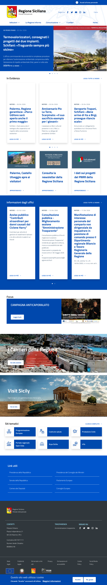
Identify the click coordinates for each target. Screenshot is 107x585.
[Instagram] (75, 12)
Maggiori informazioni (52, 581)
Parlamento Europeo (64, 488)
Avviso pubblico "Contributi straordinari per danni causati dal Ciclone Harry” (20, 225)
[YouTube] (71, 12)
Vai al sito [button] (13, 414)
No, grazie (89, 580)
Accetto (78, 580)
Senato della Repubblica (18, 488)
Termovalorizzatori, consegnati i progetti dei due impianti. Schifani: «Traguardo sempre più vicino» (26, 43)
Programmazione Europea (23, 440)
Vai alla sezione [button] (15, 370)
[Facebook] (63, 12)
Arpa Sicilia (53, 452)
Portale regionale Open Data (23, 452)
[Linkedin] (79, 12)
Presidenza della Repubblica (20, 480)
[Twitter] (67, 12)
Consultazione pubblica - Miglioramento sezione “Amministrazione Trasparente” (53, 226)
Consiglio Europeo (63, 496)
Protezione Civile (88, 439)
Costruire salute (55, 439)
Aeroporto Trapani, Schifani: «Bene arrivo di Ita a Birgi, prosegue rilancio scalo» (85, 115)
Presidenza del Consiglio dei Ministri (70, 480)
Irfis (83, 452)
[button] (97, 12)
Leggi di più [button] (17, 325)
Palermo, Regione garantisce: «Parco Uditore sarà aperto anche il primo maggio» (21, 115)
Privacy (50, 569)
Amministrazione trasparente (65, 536)
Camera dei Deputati (17, 496)
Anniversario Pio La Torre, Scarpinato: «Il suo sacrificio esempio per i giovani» (53, 115)
